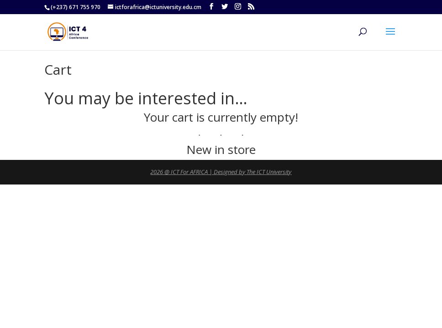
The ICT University (269, 172)
